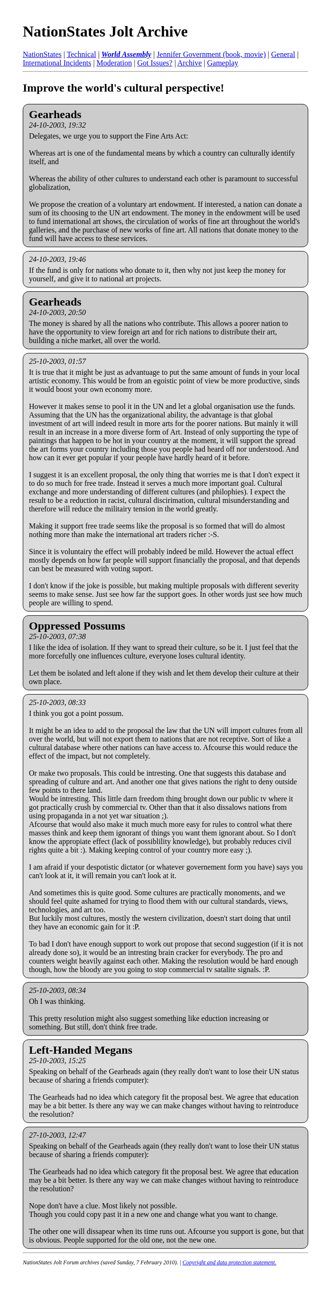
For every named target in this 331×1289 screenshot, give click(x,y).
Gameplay (223, 63)
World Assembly (126, 54)
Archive (189, 63)
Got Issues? (154, 63)
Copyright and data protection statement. (229, 1262)
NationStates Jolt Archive (105, 31)
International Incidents (57, 63)
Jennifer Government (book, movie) (211, 54)
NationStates (42, 54)
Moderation (114, 63)
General (283, 54)
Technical (81, 54)
